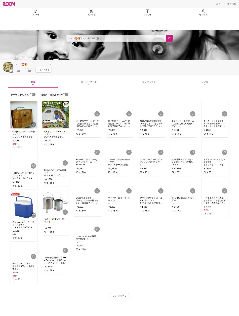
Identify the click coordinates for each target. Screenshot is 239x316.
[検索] (169, 38)
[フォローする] (43, 70)
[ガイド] (219, 3)
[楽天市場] (231, 3)
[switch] (33, 94)
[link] (23, 114)
